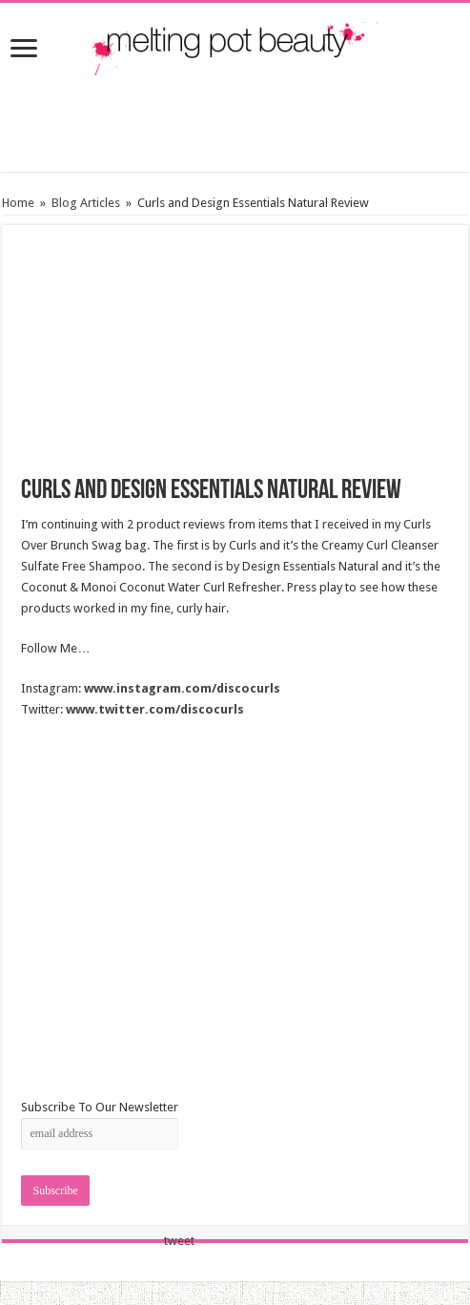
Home (18, 203)
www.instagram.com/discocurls (182, 688)
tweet (179, 1240)
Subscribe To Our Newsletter (99, 1107)
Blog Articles (85, 203)
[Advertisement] (235, 124)
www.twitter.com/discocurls (155, 709)
